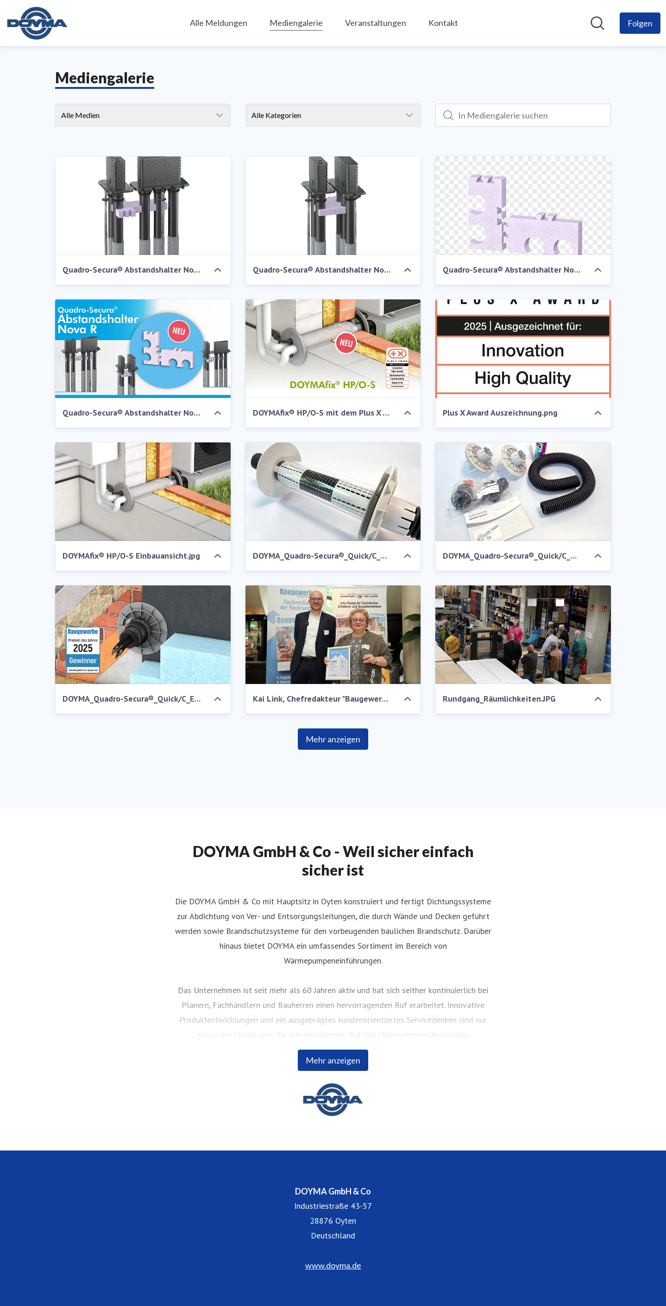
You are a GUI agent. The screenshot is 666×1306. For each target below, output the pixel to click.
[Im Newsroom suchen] (597, 23)
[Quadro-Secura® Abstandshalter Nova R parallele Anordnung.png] (333, 205)
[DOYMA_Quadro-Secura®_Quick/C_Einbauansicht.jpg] (143, 634)
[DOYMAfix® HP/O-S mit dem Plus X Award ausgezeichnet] (333, 348)
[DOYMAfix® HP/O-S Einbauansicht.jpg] (143, 491)
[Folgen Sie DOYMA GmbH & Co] (640, 23)
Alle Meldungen (218, 23)
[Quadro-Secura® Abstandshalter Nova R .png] (523, 205)
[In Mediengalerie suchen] (523, 115)
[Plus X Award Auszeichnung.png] (523, 348)
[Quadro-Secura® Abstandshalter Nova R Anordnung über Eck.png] (143, 205)
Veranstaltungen (375, 23)
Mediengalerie (296, 21)
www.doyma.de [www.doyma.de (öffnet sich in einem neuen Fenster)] (333, 1265)
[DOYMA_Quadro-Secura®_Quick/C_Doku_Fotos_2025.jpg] (333, 491)
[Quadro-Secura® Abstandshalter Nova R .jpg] (143, 348)
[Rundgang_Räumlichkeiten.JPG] (523, 634)
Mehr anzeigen (333, 739)
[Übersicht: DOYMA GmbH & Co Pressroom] (37, 23)
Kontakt (443, 23)
